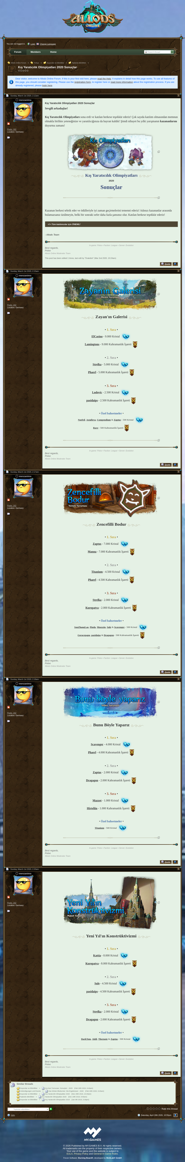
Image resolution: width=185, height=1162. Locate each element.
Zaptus (97, 543)
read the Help (104, 78)
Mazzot (97, 800)
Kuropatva (92, 607)
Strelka (97, 364)
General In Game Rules (105, 1153)
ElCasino (96, 336)
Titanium (97, 571)
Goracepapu (84, 635)
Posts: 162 (11, 129)
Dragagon (92, 780)
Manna (92, 551)
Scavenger (97, 744)
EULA (70, 1153)
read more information (122, 82)
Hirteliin (92, 808)
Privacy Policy (81, 1153)
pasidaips (92, 400)
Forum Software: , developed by (92, 1158)
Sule (97, 983)
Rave (95, 427)
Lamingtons (92, 344)
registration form (82, 82)
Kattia (97, 955)
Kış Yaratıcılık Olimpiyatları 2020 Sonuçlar (47, 67)
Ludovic (97, 392)
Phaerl (92, 372)
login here (47, 85)
